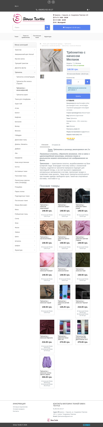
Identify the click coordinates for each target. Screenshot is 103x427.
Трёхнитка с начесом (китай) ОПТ (63, 302)
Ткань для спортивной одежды (53, 44)
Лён (16, 153)
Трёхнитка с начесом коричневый (44, 206)
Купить (78, 96)
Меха (17, 209)
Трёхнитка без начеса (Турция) (24, 82)
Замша (17, 232)
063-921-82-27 (58, 409)
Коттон (17, 167)
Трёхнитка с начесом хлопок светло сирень (45, 372)
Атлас (17, 108)
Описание (44, 145)
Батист (17, 113)
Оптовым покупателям (20, 407)
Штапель (18, 241)
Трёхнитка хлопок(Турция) (25, 77)
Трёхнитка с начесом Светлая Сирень (82, 238)
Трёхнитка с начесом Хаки (81, 269)
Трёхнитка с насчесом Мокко (46, 237)
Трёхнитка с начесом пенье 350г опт (63, 337)
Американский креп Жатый (24, 54)
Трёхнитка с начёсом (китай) (51, 45)
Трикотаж (18, 50)
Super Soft (18, 104)
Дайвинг (18, 149)
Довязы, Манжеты (21, 144)
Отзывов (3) (56, 145)
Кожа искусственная (22, 162)
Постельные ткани (21, 200)
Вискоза (17, 131)
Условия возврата (19, 409)
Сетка (17, 218)
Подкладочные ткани (22, 196)
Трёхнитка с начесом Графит (63, 205)
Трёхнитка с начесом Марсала (46, 337)
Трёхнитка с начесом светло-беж (63, 238)
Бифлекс (18, 117)
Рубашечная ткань (21, 214)
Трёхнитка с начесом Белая (63, 269)
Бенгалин (18, 122)
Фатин (17, 227)
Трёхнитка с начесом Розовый (46, 269)
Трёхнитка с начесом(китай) (22, 89)
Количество (71, 77)
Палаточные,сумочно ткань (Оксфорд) (22, 181)
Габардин (18, 135)
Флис (16, 223)
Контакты (16, 411)
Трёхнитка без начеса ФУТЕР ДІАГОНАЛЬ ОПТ (82, 337)
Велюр (17, 126)
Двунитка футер (20, 68)
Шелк (17, 236)
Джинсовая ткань (21, 140)
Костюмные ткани (21, 171)
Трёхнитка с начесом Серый (45, 302)
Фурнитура (18, 250)
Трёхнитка (18, 72)
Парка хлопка (19, 191)
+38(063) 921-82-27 (44, 10)
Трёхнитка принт (22, 95)
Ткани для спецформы (23, 99)
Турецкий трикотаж (21, 63)
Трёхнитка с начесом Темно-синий (81, 206)
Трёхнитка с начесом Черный (82, 302)
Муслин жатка (20, 59)
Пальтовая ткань (20, 176)
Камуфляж (18, 158)
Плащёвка (18, 187)
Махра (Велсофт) (21, 205)
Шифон (17, 245)
